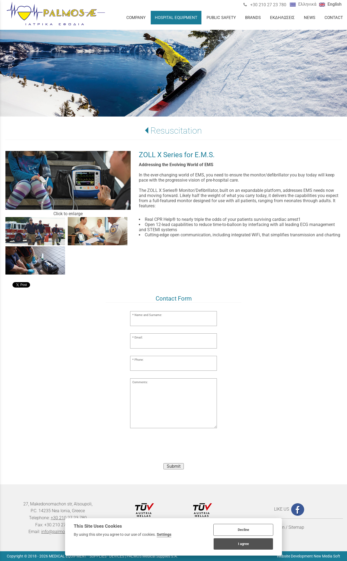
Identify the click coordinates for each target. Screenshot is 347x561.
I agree (243, 544)
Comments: (140, 382)
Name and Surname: (148, 315)
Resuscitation (176, 130)
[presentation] (173, 448)
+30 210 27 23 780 (267, 4)
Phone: (139, 360)
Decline (243, 530)
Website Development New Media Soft (308, 556)
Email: (138, 337)
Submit (174, 466)
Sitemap (296, 527)
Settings (164, 534)
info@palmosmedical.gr (64, 531)
